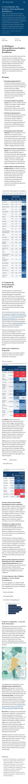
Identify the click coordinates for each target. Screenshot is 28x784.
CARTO (4, 679)
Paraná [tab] (5, 459)
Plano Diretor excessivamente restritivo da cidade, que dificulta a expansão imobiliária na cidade (13, 706)
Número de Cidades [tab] (8, 592)
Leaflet (3, 678)
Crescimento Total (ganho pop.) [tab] (11, 600)
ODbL (13, 678)
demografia (18, 30)
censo (4, 30)
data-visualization (6, 33)
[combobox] (24, 2)
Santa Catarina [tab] (13, 460)
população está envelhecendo (9, 319)
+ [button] (3, 649)
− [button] (3, 651)
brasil (8, 30)
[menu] (3, 2)
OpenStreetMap (9, 678)
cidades (12, 30)
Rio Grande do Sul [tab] (7, 463)
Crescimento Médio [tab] (8, 596)
